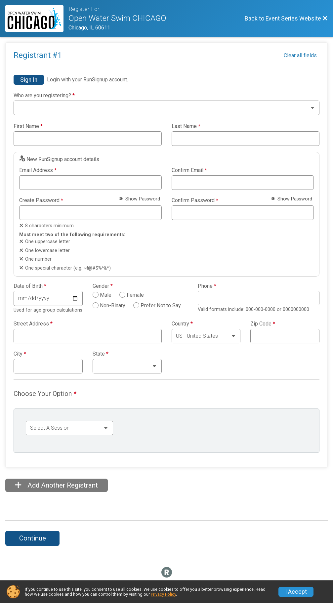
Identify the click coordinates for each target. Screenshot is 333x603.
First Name (28, 126)
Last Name (186, 126)
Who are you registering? (44, 96)
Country (182, 324)
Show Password (139, 199)
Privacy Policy (163, 594)
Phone (207, 286)
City (20, 354)
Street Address (33, 324)
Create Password (41, 200)
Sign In (28, 79)
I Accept (296, 591)
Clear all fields (300, 55)
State (100, 354)
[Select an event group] (69, 428)
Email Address (38, 170)
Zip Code (262, 324)
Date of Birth (30, 286)
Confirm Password (195, 200)
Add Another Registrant (56, 485)
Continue (32, 538)
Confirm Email (189, 170)
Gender (103, 286)
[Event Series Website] (36, 18)
